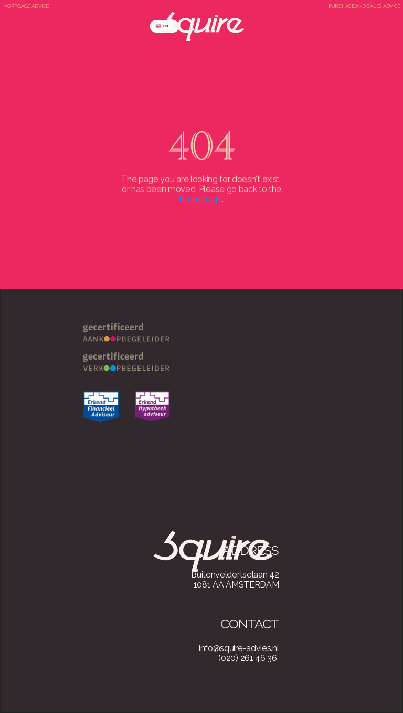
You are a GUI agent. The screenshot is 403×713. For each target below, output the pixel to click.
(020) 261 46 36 (247, 658)
